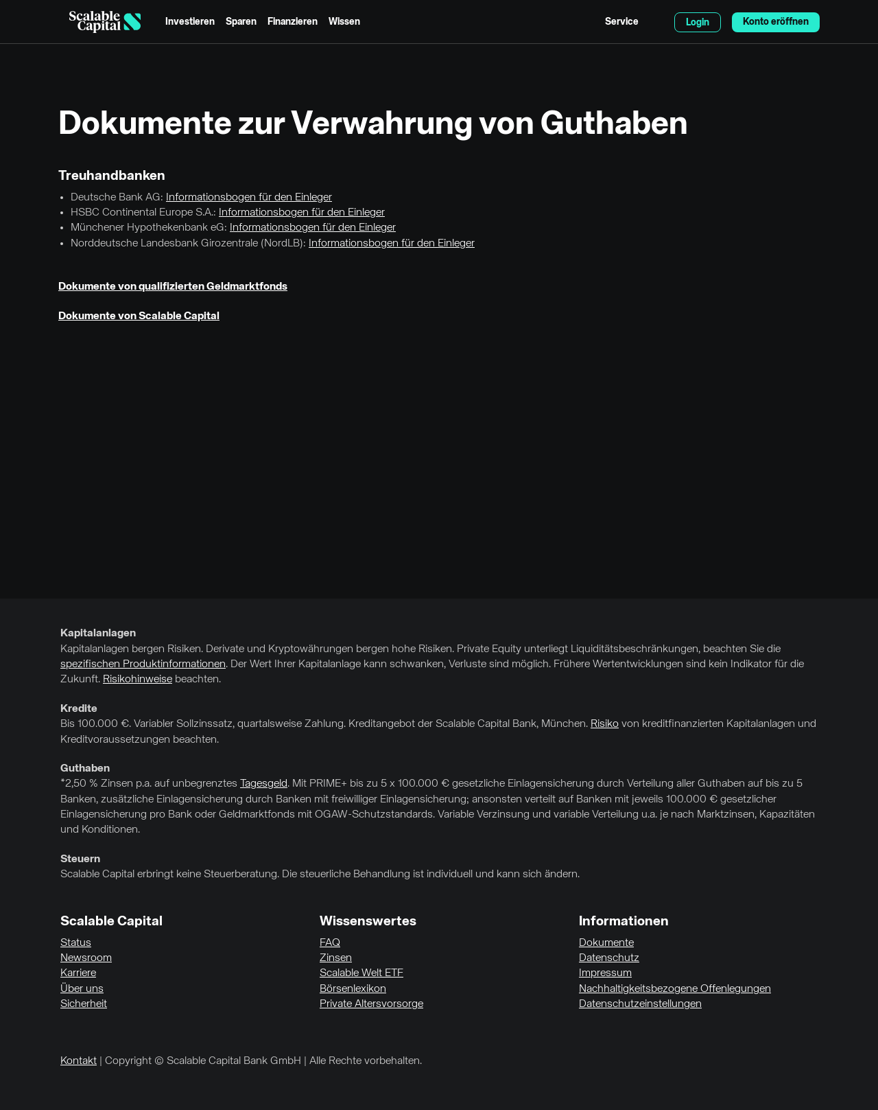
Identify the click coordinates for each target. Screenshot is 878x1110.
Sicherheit (83, 1004)
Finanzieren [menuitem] (293, 22)
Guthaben (85, 768)
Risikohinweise (137, 679)
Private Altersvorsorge (371, 1004)
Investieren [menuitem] (190, 22)
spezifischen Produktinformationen (143, 664)
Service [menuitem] (622, 22)
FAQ (330, 943)
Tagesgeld (263, 783)
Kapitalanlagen (98, 633)
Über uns (82, 989)
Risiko (605, 724)
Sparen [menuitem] (241, 22)
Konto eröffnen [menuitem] (776, 22)
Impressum (605, 973)
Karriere (78, 973)
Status (75, 943)
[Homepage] (105, 22)
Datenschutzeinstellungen (640, 1004)
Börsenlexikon (353, 989)
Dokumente (606, 943)
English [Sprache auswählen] (656, 22)
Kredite (78, 709)
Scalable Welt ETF (361, 973)
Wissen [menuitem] (344, 22)
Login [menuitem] (697, 22)
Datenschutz (609, 958)
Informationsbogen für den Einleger (249, 197)
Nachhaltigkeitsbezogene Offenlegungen (675, 989)
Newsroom (86, 958)
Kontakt (78, 1061)
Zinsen (336, 958)
